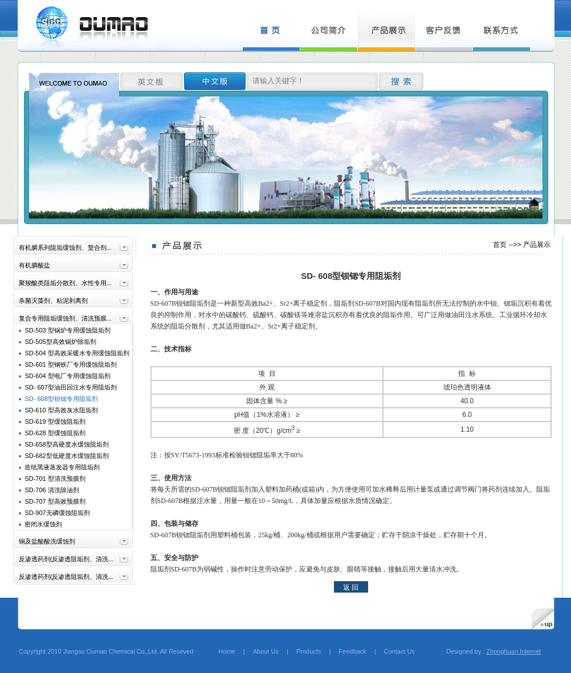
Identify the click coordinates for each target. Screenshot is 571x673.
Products (308, 651)
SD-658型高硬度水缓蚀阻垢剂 (66, 444)
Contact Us (399, 651)
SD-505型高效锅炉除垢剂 (60, 341)
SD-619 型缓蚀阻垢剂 (55, 421)
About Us (266, 651)
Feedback (352, 651)
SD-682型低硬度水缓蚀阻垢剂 (66, 455)
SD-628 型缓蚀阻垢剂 (55, 432)
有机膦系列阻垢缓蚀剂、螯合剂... (65, 247)
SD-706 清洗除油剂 (52, 489)
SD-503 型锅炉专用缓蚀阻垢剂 (67, 330)
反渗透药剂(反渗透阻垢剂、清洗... (66, 559)
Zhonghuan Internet (513, 651)
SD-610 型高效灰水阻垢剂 (61, 410)
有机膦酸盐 (34, 265)
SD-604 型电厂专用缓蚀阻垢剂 (67, 375)
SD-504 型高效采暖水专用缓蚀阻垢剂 (77, 353)
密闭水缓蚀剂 (43, 524)
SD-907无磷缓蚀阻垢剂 (57, 512)
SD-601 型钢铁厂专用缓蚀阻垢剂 (70, 364)
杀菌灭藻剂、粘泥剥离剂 (53, 300)
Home (220, 651)
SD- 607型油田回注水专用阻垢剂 (70, 387)
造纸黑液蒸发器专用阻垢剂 (62, 467)
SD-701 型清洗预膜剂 (55, 478)
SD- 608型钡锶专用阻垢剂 (61, 398)
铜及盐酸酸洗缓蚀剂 (47, 541)
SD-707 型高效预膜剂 (55, 501)
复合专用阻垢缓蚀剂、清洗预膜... (65, 318)
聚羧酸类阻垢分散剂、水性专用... (65, 282)
